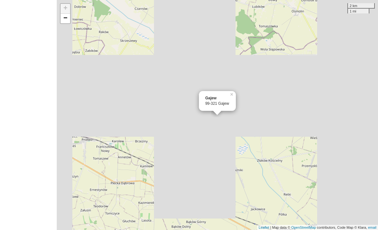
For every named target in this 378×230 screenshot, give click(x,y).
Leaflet (264, 227)
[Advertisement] (28, 115)
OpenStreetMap (303, 227)
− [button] (65, 18)
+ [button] (65, 8)
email (372, 227)
